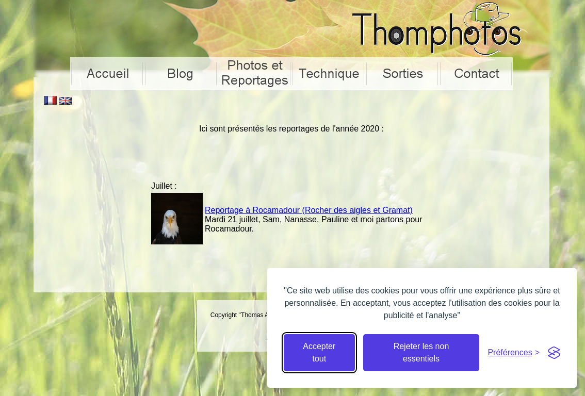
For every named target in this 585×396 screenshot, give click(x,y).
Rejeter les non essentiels (421, 352)
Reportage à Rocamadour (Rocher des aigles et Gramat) (309, 210)
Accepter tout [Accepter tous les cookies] (319, 352)
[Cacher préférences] (514, 352)
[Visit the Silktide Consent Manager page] (554, 352)
